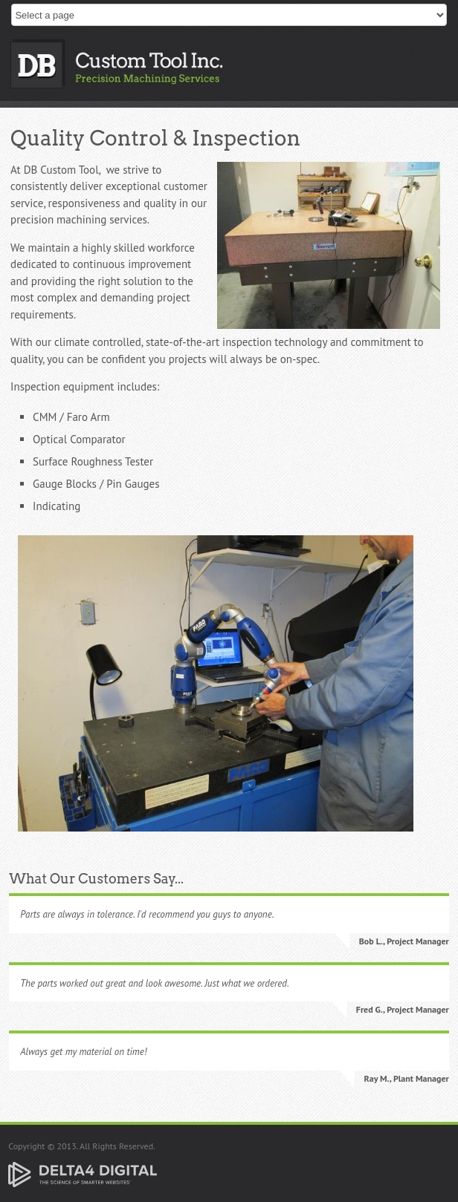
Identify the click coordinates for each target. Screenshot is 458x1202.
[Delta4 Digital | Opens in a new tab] (82, 1173)
